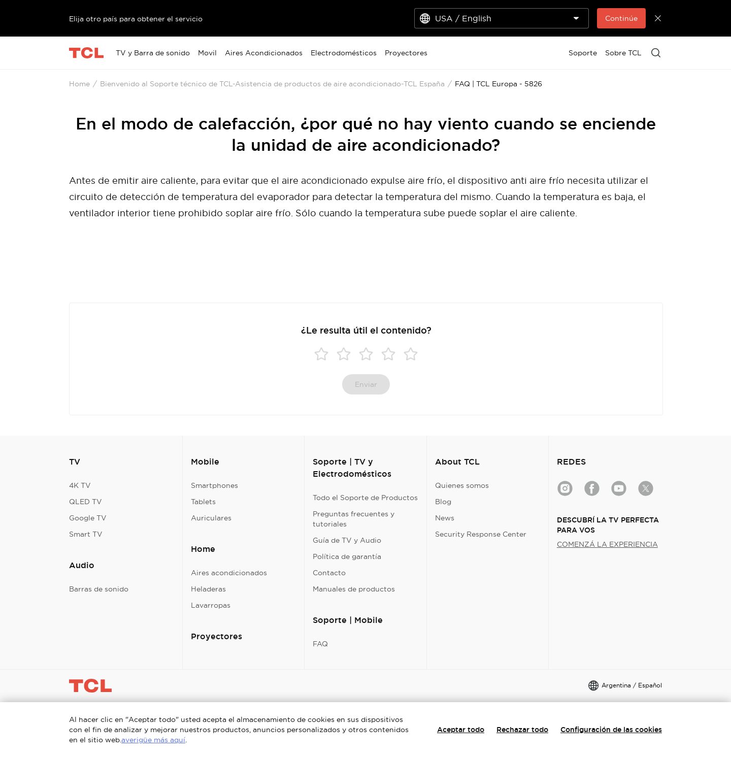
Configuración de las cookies (611, 729)
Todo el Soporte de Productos (365, 497)
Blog (443, 501)
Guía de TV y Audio (347, 540)
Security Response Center (480, 534)
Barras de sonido (98, 589)
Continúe (621, 18)
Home (79, 83)
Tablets (203, 501)
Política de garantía (347, 556)
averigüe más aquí (153, 739)
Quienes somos (462, 485)
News (444, 517)
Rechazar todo (522, 729)
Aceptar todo (460, 729)
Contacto (329, 572)
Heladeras (208, 589)
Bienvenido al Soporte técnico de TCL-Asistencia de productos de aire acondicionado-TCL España (272, 83)
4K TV (80, 485)
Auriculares (211, 517)
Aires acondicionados (229, 572)
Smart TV (86, 534)
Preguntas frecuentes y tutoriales (353, 519)
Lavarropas (210, 605)
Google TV (88, 517)
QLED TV (85, 501)
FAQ (320, 643)
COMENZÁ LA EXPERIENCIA (607, 544)
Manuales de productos (354, 589)
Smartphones (214, 485)
